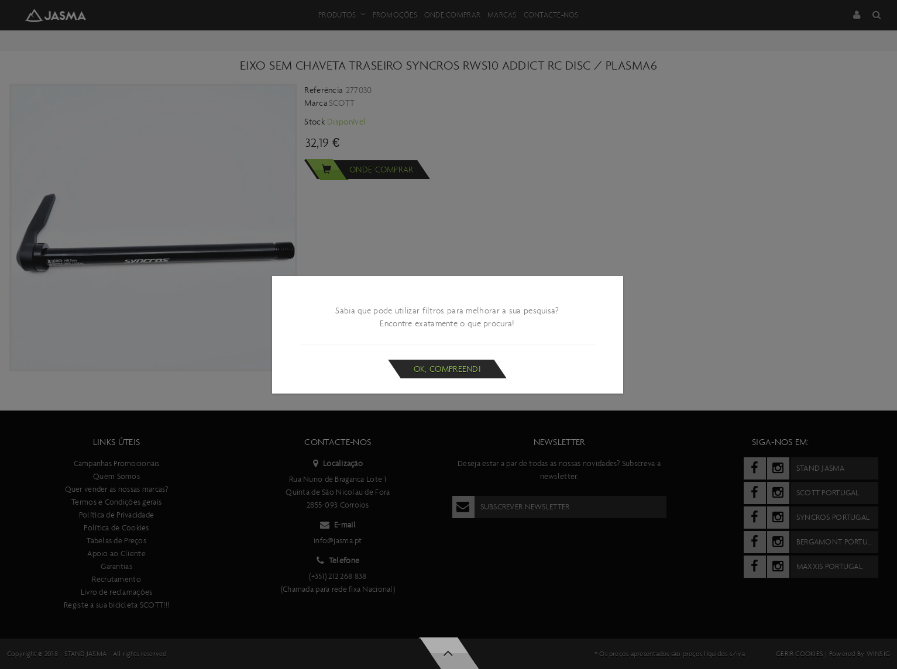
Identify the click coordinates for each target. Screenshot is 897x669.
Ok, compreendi (447, 369)
